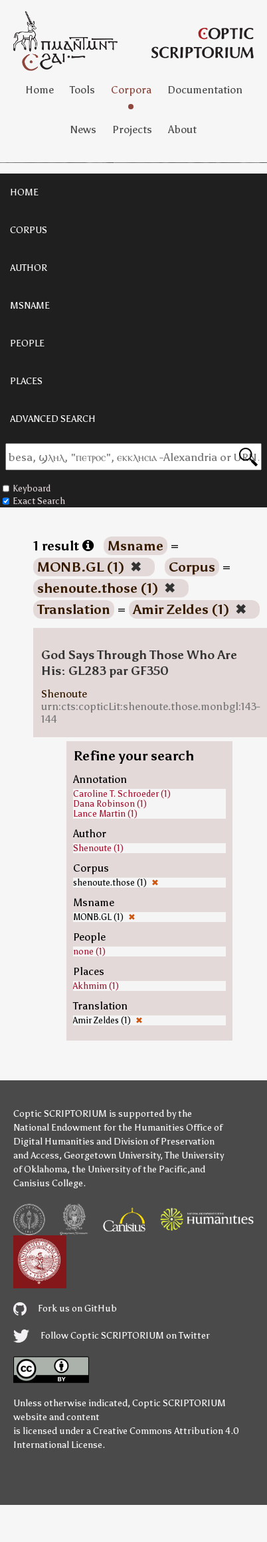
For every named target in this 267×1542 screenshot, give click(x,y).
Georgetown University (112, 1155)
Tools (82, 89)
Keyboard (26, 488)
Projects (132, 129)
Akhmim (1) (96, 986)
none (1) (89, 951)
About (182, 129)
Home (39, 89)
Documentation (204, 89)
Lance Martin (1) (105, 814)
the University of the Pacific (129, 1169)
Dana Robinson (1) (110, 804)
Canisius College (48, 1183)
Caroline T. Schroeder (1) (122, 794)
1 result (63, 546)
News (83, 129)
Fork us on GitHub (65, 1308)
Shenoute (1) (98, 848)
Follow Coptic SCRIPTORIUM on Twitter (111, 1335)
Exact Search (34, 501)
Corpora (131, 89)
